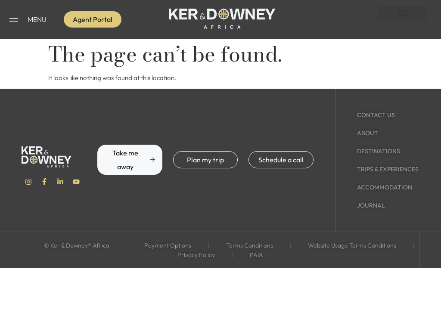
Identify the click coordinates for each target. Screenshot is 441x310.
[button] (402, 13)
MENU (37, 19)
